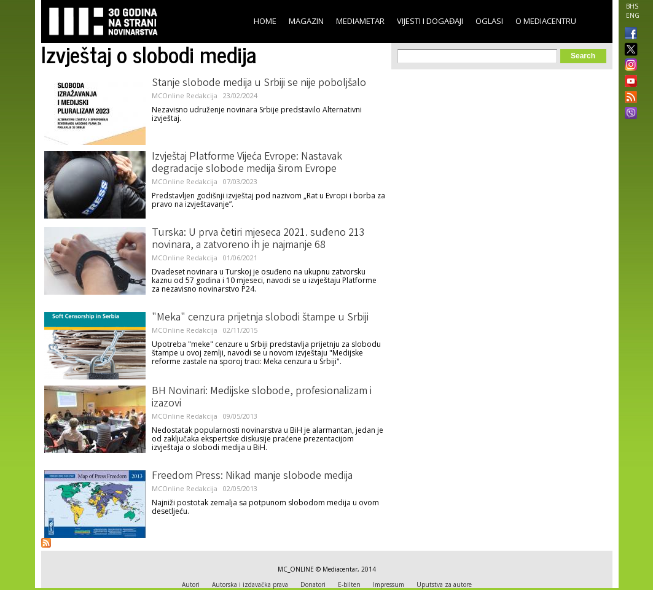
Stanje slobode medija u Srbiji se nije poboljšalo (259, 83)
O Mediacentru (545, 20)
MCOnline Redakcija (184, 95)
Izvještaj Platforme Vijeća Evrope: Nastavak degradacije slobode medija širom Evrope (247, 163)
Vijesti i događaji (430, 20)
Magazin (306, 20)
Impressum (388, 584)
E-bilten (349, 584)
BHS (632, 6)
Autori (191, 584)
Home (265, 20)
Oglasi (489, 20)
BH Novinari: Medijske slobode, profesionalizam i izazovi (262, 398)
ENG (632, 15)
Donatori (313, 584)
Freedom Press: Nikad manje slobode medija (252, 476)
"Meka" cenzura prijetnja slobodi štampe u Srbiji (260, 318)
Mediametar (360, 20)
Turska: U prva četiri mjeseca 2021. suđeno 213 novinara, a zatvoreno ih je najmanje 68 (258, 239)
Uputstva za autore (444, 584)
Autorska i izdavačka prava (250, 584)
